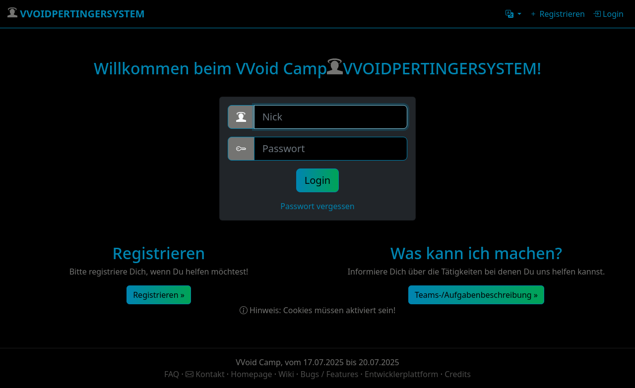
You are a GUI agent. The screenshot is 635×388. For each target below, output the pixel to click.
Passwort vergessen (317, 206)
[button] (513, 14)
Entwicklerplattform (402, 374)
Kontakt (206, 374)
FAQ (173, 374)
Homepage (252, 374)
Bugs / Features (329, 374)
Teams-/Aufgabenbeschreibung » (476, 294)
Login (608, 13)
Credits (457, 374)
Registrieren (557, 13)
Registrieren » (159, 294)
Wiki (287, 374)
